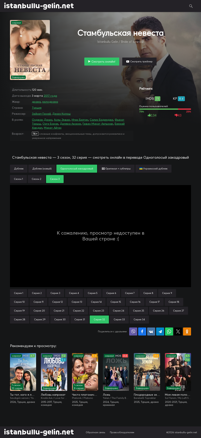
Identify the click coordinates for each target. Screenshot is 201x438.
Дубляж (19, 168)
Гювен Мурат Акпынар (98, 123)
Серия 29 (39, 319)
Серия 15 (115, 301)
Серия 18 (173, 301)
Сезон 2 (36, 178)
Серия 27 (178, 310)
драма (36, 102)
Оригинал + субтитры (116, 168)
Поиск (191, 6)
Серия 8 (148, 293)
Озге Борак (50, 123)
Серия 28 (19, 319)
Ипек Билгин (80, 119)
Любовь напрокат (53, 394)
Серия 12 (57, 301)
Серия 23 (98, 310)
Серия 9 (167, 293)
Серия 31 (79, 319)
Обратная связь (95, 432)
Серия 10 (19, 301)
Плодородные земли (147, 394)
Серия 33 (119, 319)
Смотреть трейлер (141, 61)
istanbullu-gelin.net (39, 6)
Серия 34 (139, 319)
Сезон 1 (18, 178)
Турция (36, 108)
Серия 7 (130, 293)
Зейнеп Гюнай (41, 113)
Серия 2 (37, 293)
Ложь (106, 394)
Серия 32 (99, 319)
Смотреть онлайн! (103, 61)
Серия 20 (39, 310)
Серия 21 (59, 310)
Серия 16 (135, 301)
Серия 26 (158, 310)
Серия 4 (74, 293)
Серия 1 (18, 293)
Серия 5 (93, 293)
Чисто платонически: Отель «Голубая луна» (85, 394)
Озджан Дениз (42, 119)
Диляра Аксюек (70, 123)
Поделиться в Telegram (160, 331)
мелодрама (50, 102)
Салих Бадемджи (101, 119)
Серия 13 (77, 301)
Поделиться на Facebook (142, 331)
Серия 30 (60, 319)
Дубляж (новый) (42, 168)
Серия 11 (38, 301)
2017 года (50, 96)
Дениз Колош (61, 113)
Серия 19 (19, 310)
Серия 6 (111, 293)
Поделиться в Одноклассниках (187, 331)
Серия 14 (96, 301)
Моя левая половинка (178, 394)
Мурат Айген (52, 127)
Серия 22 (78, 310)
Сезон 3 (55, 178)
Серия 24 (118, 310)
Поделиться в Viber (133, 331)
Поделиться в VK (151, 331)
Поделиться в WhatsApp (169, 331)
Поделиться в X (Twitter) (178, 331)
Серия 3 (55, 293)
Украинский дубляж (153, 168)
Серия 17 (154, 301)
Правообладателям (122, 432)
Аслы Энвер (62, 119)
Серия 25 (138, 310)
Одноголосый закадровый (76, 168)
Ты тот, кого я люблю (23, 394)
